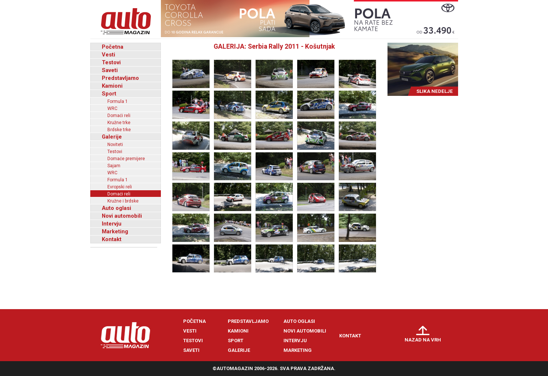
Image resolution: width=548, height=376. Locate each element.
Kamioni (112, 85)
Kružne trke (118, 122)
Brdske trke (119, 129)
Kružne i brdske (123, 201)
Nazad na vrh (423, 340)
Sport (109, 93)
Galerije (112, 136)
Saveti (110, 70)
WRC (112, 108)
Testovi (111, 62)
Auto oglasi (116, 208)
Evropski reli (119, 186)
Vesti (108, 54)
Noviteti (115, 144)
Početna (112, 46)
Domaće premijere (126, 158)
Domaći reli (118, 115)
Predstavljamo (120, 78)
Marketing (115, 231)
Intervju (111, 223)
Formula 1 (117, 101)
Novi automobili (122, 216)
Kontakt (111, 239)
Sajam (113, 165)
